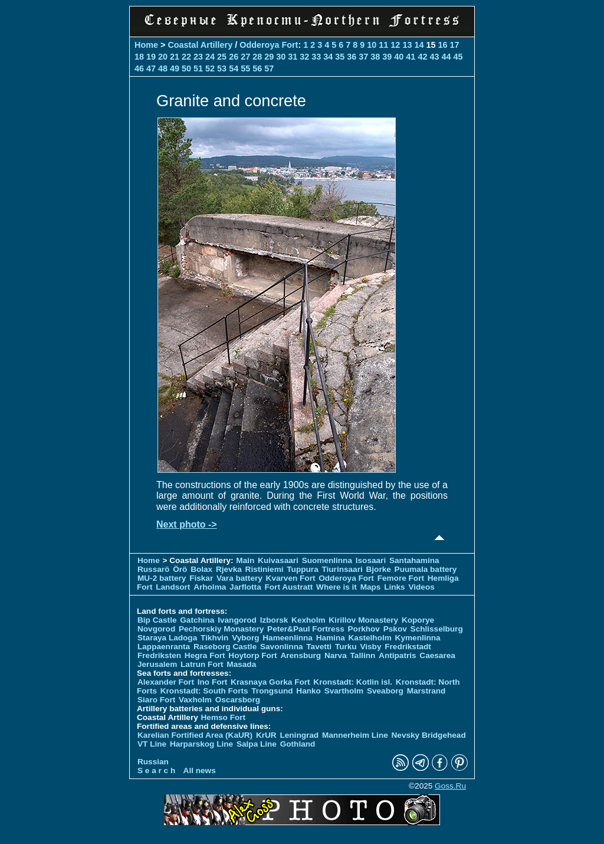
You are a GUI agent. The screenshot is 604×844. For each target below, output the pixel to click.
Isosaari (371, 560)
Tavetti (318, 646)
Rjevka (229, 569)
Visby (370, 646)
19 (151, 56)
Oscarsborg (237, 699)
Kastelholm (370, 637)
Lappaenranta (163, 646)
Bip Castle (156, 620)
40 (398, 56)
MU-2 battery (161, 578)
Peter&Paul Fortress (305, 628)
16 (442, 45)
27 (245, 56)
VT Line (151, 744)
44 (446, 56)
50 (186, 68)
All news (199, 770)
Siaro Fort (156, 699)
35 (339, 56)
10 (371, 45)
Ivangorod (237, 620)
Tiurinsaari (341, 569)
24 (210, 56)
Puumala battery (426, 569)
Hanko (308, 690)
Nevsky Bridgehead (429, 735)
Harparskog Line (201, 744)
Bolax (201, 569)
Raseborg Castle (225, 646)
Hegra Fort (205, 655)
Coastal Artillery (200, 45)
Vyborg (245, 637)
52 (210, 68)
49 (174, 68)
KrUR (266, 735)
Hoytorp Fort (252, 655)
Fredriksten (159, 655)
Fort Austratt (289, 587)
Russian (153, 761)
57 (269, 68)
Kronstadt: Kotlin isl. (352, 682)
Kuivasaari (278, 560)
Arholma (209, 587)
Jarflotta (245, 587)
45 (457, 56)
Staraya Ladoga (167, 637)
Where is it (336, 587)
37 (363, 56)
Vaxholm (195, 699)
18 (139, 56)
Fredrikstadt (408, 646)
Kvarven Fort (291, 578)
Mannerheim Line (355, 735)
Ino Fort (213, 682)
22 (186, 56)
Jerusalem (157, 664)
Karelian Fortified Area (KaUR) (194, 735)
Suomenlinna (327, 560)
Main (245, 560)
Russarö (153, 569)
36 (351, 56)
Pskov (395, 628)
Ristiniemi (264, 569)
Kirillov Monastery (363, 620)
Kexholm (308, 620)
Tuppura (302, 569)
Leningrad (299, 735)
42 (422, 56)
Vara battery (239, 578)
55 (245, 68)
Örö (180, 569)
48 (163, 68)
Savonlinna (281, 646)
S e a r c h (156, 770)
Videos (421, 587)
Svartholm (343, 690)
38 (375, 56)
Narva (335, 655)
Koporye (418, 620)
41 (410, 56)
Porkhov (364, 628)
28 (257, 56)
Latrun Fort (202, 664)
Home (146, 45)
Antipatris (397, 655)
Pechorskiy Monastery (221, 628)
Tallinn (363, 655)
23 (198, 56)
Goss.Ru (450, 785)
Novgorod (156, 628)
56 (257, 68)
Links (394, 587)
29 (269, 56)
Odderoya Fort (268, 45)
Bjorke (378, 569)
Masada (241, 664)
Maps (370, 587)
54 (233, 68)
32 (304, 56)
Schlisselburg (437, 628)
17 (454, 45)
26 (233, 56)
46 (139, 68)
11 (383, 45)
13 (407, 45)
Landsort (173, 587)
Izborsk (274, 620)
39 (387, 56)
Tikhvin (214, 637)
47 (151, 68)
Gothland (298, 744)
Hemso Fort (223, 717)
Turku (346, 646)
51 (198, 68)
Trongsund (272, 690)
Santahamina (414, 560)
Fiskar (201, 578)
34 (328, 56)
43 (434, 56)
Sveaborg (385, 690)
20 (163, 56)
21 (174, 56)
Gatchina (197, 620)
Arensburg (300, 655)
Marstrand (426, 690)
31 (292, 56)
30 (280, 56)
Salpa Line (257, 744)
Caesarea (437, 655)
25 (221, 56)
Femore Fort (401, 578)
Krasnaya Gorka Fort (270, 682)
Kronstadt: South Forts (204, 690)
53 (221, 68)
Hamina (330, 637)
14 (419, 45)
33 (316, 56)
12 (395, 45)
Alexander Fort (165, 682)
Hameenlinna (287, 637)
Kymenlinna (418, 637)
